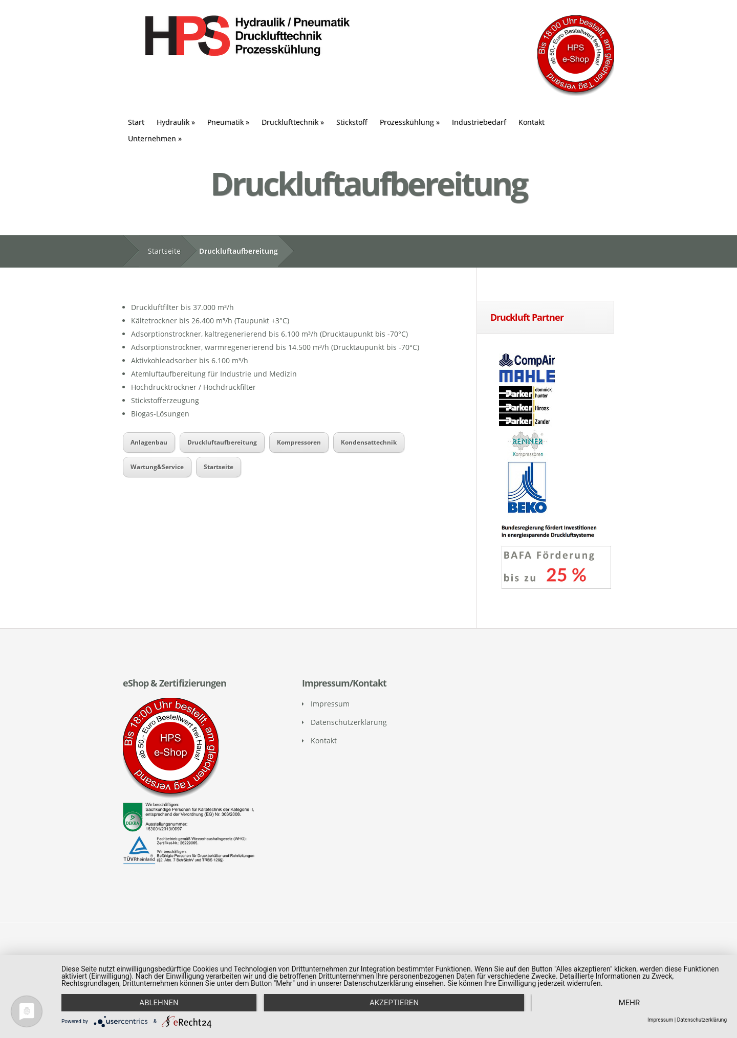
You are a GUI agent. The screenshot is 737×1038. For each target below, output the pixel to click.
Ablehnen (158, 1002)
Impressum (330, 704)
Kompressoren (299, 442)
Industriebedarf (479, 122)
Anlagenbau (149, 442)
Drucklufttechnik (293, 122)
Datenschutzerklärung (349, 722)
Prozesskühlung (410, 122)
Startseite (164, 251)
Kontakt (531, 122)
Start (136, 122)
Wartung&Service (157, 466)
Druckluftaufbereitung (222, 442)
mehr (629, 1002)
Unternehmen (155, 138)
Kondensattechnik (369, 442)
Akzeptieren (394, 1002)
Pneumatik (228, 122)
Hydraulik (176, 122)
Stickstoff (351, 122)
